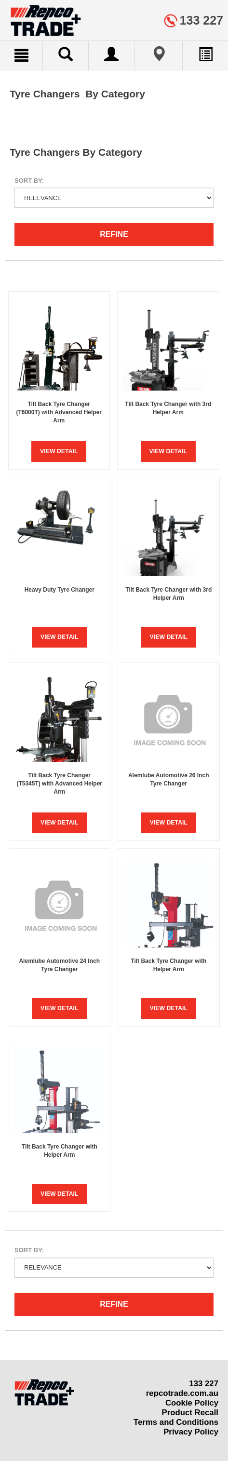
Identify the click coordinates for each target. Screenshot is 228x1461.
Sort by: (29, 180)
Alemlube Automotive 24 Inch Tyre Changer (59, 965)
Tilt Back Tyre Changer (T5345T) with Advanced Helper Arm (59, 783)
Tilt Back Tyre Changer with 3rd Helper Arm (168, 408)
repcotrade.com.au (182, 1393)
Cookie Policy (191, 1402)
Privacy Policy (190, 1431)
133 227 (203, 1383)
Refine (114, 234)
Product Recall (189, 1412)
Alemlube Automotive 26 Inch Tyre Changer (168, 779)
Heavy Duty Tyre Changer (59, 589)
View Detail (59, 451)
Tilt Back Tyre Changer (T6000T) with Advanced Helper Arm (59, 412)
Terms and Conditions (176, 1422)
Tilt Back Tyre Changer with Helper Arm (168, 965)
